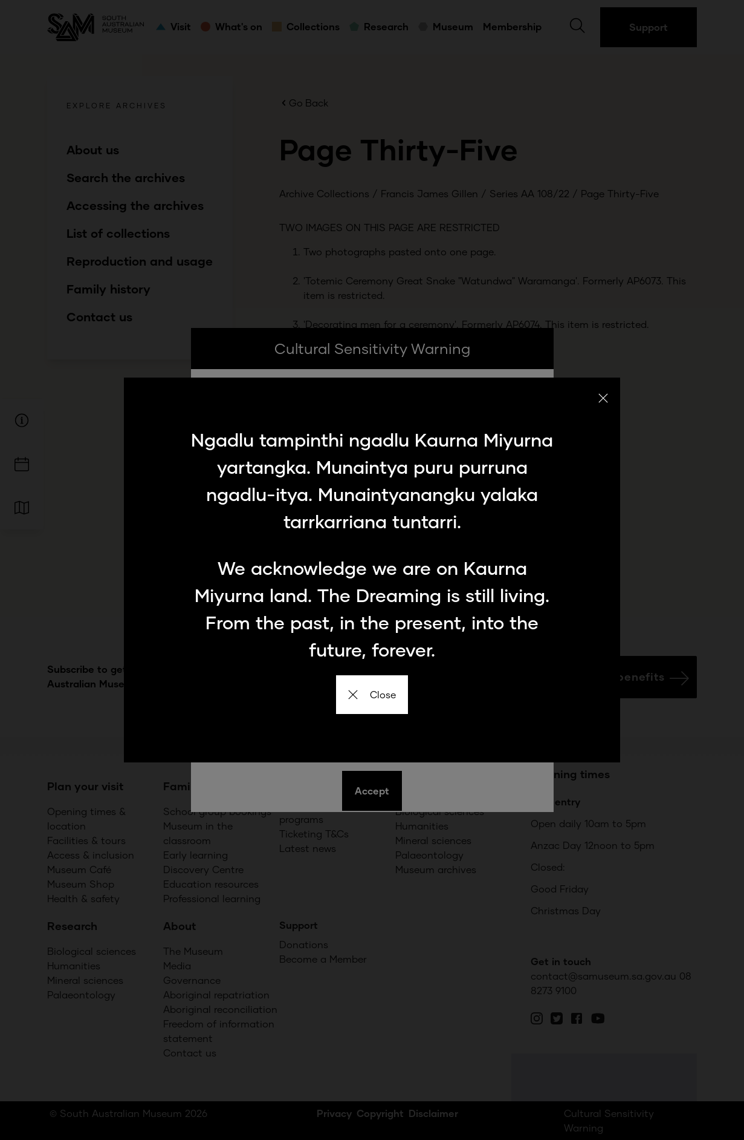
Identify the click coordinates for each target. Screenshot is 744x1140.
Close (372, 694)
